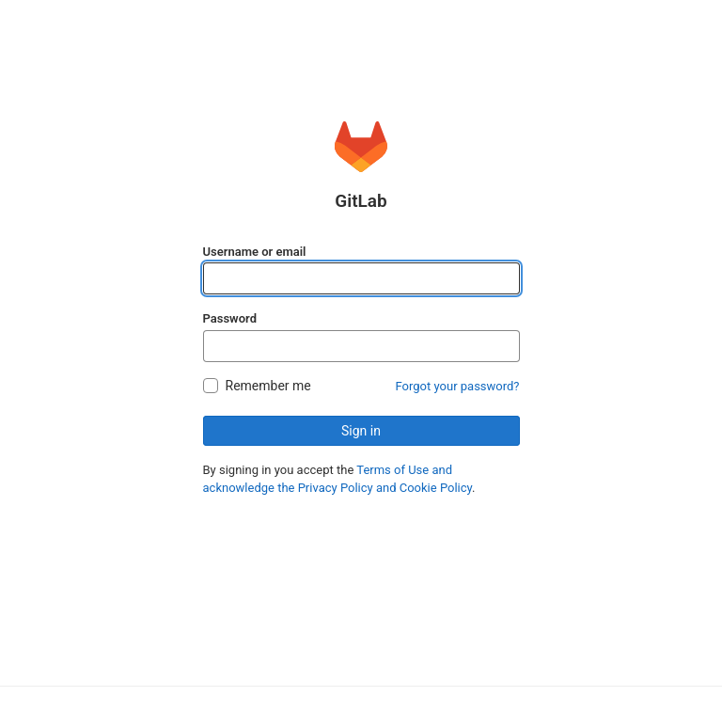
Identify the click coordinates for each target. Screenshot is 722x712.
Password (230, 318)
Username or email (254, 252)
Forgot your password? (458, 386)
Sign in (361, 430)
